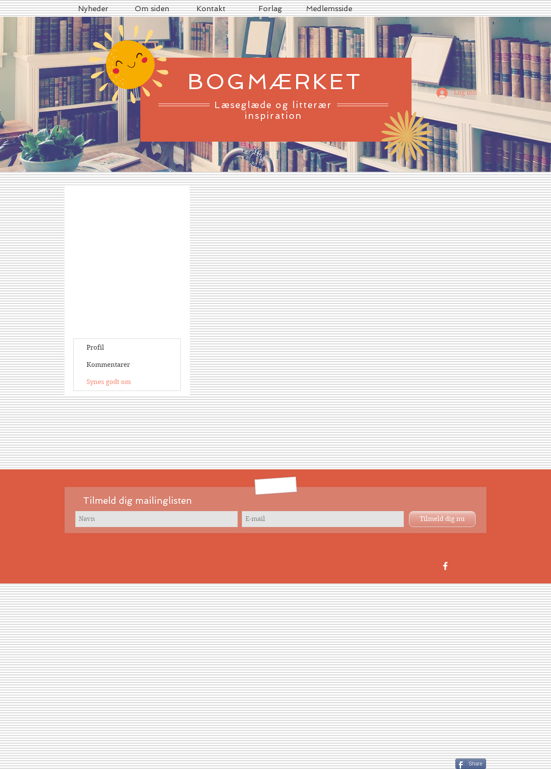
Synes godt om (109, 382)
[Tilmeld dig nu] (442, 519)
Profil (95, 347)
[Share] (470, 764)
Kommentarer (108, 365)
